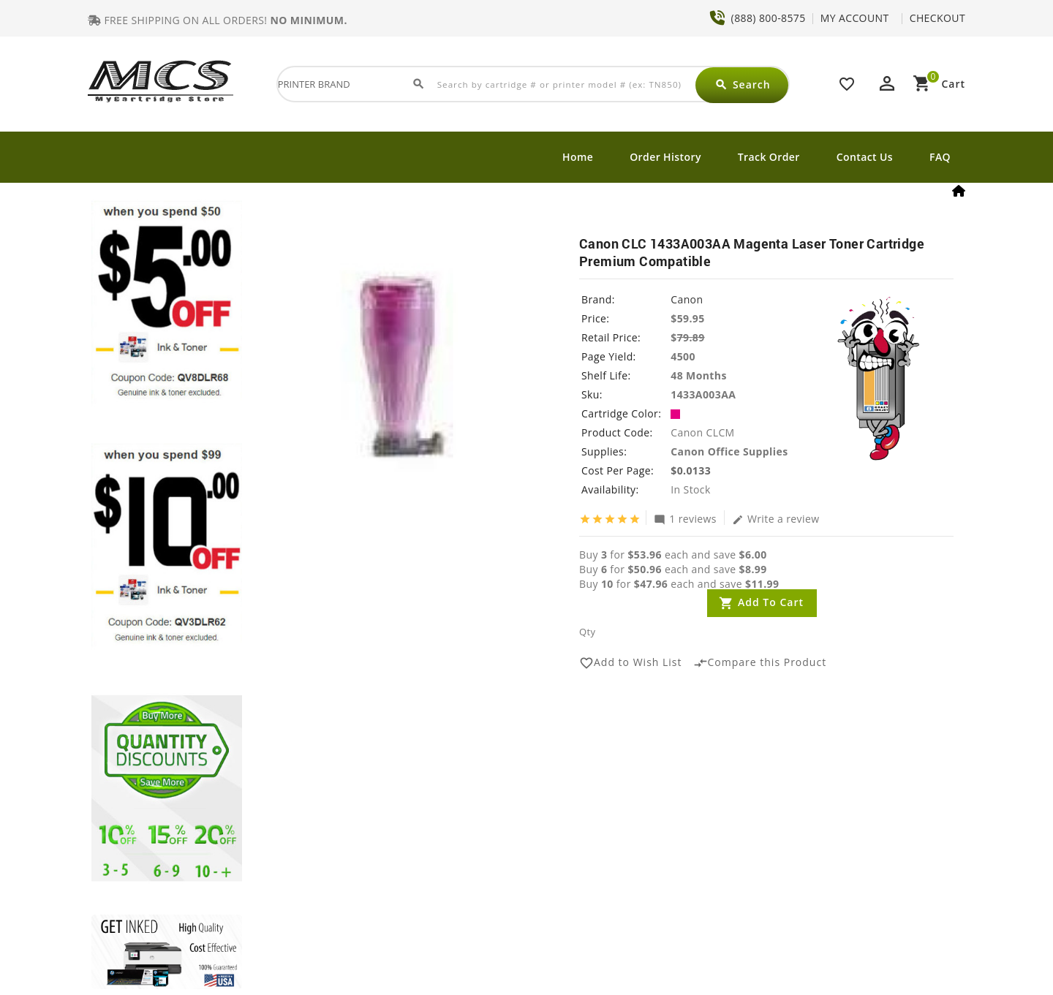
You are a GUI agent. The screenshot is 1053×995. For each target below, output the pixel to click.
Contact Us (865, 157)
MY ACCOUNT (854, 18)
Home (577, 157)
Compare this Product (760, 663)
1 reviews (685, 518)
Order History (665, 157)
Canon (687, 299)
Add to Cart (771, 602)
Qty (587, 631)
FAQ (940, 157)
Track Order (769, 157)
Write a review (776, 518)
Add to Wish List (630, 663)
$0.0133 (691, 470)
